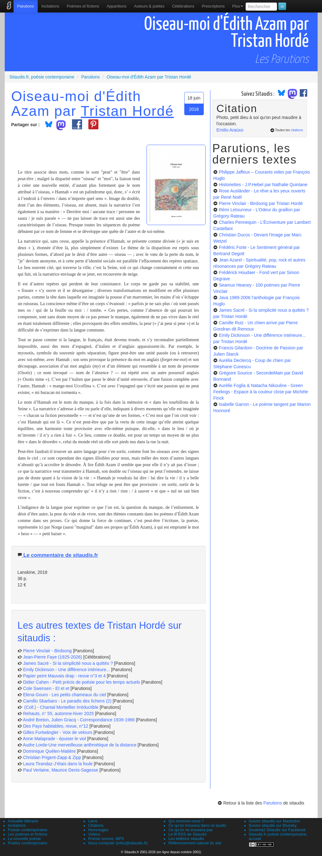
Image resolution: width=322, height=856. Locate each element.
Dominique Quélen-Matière (49, 751)
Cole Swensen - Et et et (46, 688)
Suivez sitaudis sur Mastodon (274, 821)
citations (297, 130)
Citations (95, 825)
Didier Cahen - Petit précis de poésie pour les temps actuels (81, 682)
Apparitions (116, 6)
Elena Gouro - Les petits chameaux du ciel (64, 694)
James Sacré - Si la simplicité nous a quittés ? (68, 663)
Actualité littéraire (23, 821)
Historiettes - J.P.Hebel (263, 184)
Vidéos (94, 834)
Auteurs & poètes (149, 6)
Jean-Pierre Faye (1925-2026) (52, 656)
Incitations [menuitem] (50, 6)
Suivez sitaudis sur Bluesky (273, 825)
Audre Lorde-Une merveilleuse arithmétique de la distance (79, 744)
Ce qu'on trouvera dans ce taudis (197, 825)
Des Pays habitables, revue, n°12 (55, 726)
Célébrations (183, 6)
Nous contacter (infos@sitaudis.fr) (118, 843)
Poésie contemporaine (27, 830)
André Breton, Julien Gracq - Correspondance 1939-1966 (79, 719)
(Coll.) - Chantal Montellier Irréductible (60, 707)
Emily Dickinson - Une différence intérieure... (66, 669)
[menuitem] (26, 6)
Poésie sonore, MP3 (106, 839)
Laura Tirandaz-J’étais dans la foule (57, 763)
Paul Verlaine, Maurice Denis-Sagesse (60, 770)
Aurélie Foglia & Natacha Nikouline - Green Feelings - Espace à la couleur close (260, 392)
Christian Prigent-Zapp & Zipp (52, 757)
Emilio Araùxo (229, 129)
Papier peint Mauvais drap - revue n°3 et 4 (64, 675)
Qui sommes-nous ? (186, 821)
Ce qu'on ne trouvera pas (190, 830)
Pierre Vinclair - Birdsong (47, 650)
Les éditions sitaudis (186, 839)
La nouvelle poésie (24, 839)
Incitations (17, 825)
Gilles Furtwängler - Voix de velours (57, 732)
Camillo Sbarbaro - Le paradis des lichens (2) (67, 700)
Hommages (98, 830)
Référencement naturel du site (194, 843)
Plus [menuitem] (237, 6)
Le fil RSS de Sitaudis (187, 834)
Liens (92, 821)
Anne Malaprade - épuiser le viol (54, 738)
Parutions (25, 6)
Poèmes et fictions (83, 6)
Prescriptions (213, 6)
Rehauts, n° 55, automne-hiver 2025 (58, 713)
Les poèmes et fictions (27, 834)
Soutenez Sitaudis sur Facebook (277, 830)
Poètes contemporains (27, 843)
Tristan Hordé (127, 111)
